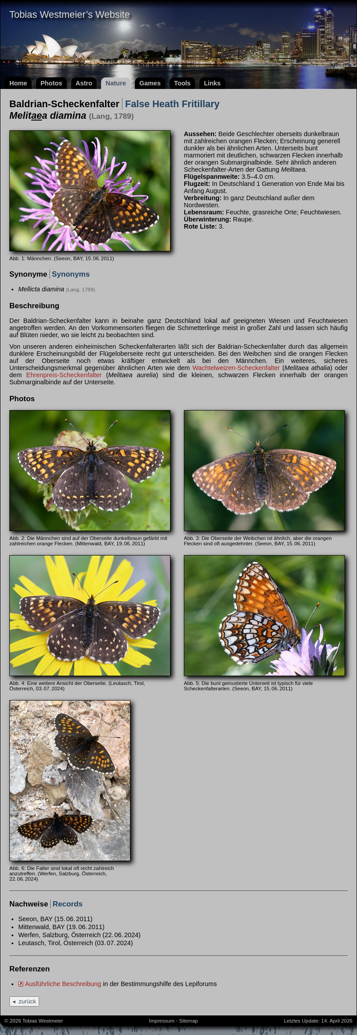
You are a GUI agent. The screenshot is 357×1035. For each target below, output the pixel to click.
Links (212, 83)
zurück (27, 1001)
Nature (115, 83)
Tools (182, 83)
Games (150, 83)
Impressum (161, 1020)
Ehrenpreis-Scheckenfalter (64, 375)
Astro (84, 83)
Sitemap (188, 1020)
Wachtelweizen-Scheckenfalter (236, 367)
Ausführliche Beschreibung (63, 983)
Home (18, 83)
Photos (51, 83)
